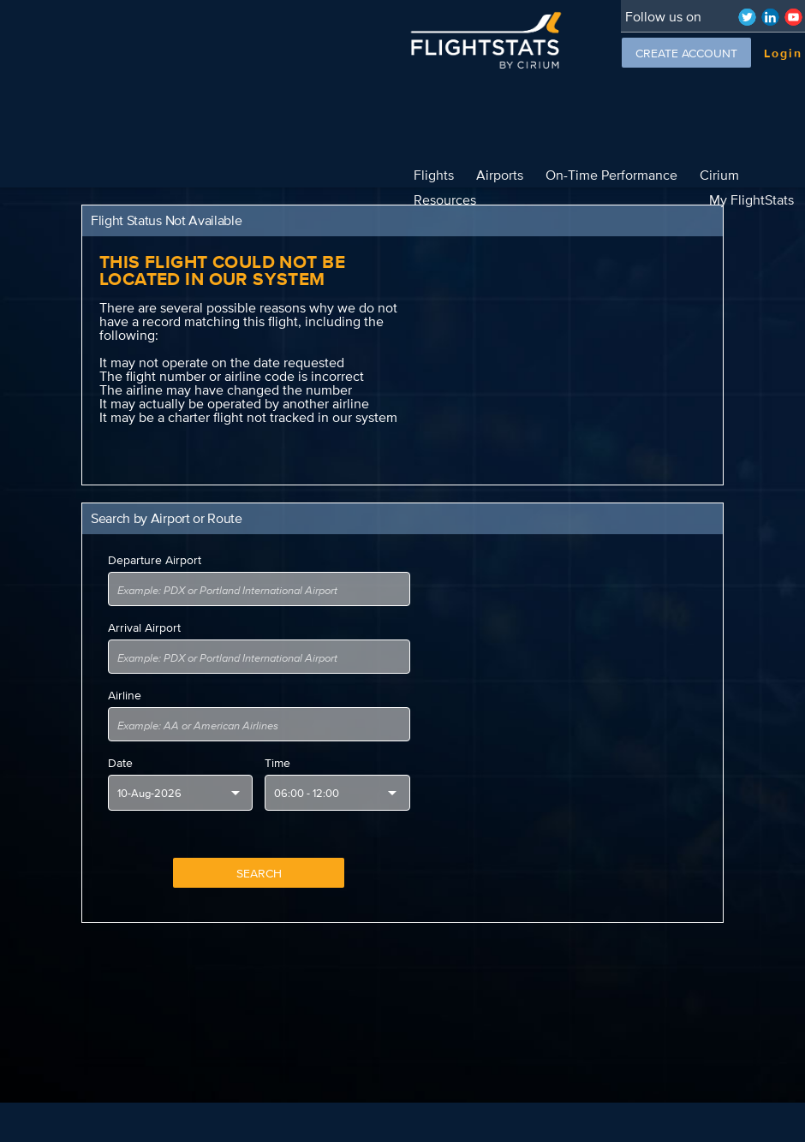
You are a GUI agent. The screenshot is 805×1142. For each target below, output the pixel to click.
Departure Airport (154, 535)
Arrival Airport (144, 602)
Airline (124, 670)
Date (120, 737)
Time (277, 737)
